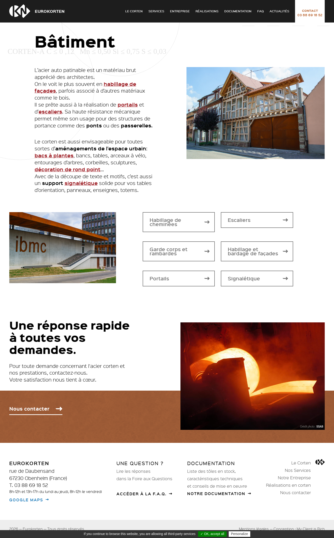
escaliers (50, 116)
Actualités (279, 11)
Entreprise (180, 11)
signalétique (81, 187)
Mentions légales (254, 528)
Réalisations (207, 11)
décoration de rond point (67, 173)
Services (156, 11)
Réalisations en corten (288, 485)
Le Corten (134, 11)
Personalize (239, 534)
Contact (309, 12)
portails (128, 109)
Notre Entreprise (294, 477)
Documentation (237, 11)
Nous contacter (295, 492)
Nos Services (298, 470)
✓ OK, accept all (212, 534)
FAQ (260, 11)
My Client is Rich (311, 528)
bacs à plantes (54, 159)
